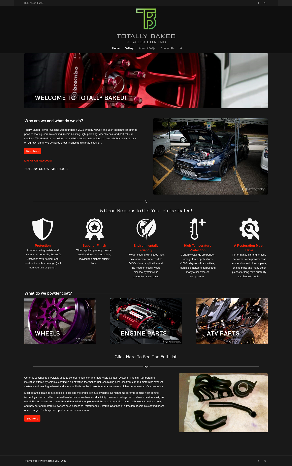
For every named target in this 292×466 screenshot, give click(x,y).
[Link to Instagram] (265, 3)
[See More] (32, 418)
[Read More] (32, 151)
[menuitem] (116, 48)
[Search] (179, 48)
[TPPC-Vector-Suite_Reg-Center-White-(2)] (146, 24)
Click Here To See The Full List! (146, 356)
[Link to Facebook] (259, 3)
